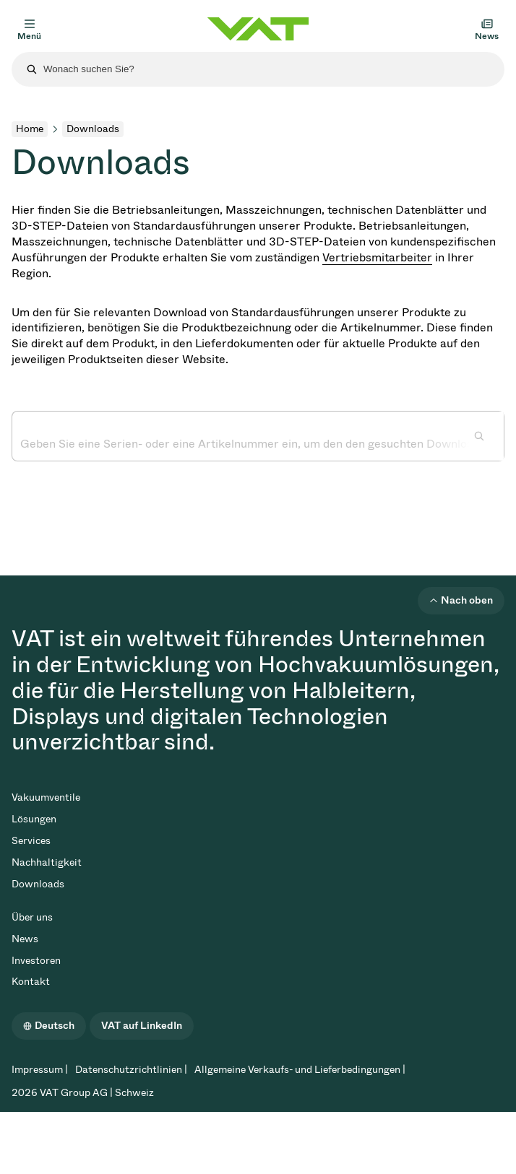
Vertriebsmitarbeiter (377, 257)
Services (31, 841)
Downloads (38, 884)
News (25, 939)
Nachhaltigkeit (47, 862)
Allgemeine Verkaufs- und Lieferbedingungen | (299, 1070)
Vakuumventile (46, 797)
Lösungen (34, 819)
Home (29, 129)
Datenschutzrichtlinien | (131, 1070)
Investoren (36, 961)
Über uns (32, 917)
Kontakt (31, 981)
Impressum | (40, 1070)
